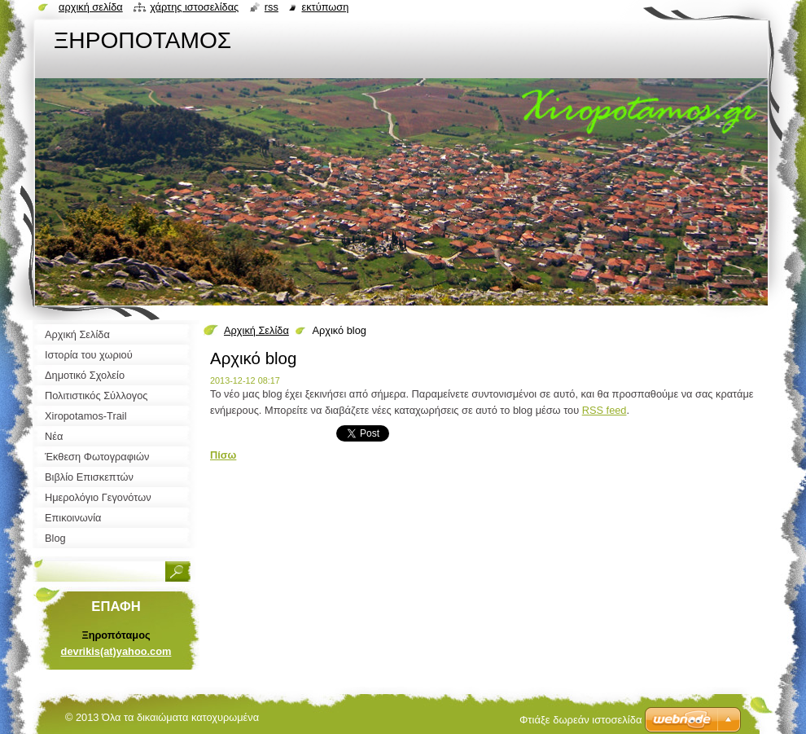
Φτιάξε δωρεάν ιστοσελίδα (580, 720)
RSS (271, 7)
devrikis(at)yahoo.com (116, 651)
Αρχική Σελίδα (256, 330)
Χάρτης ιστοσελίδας (194, 7)
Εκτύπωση (324, 7)
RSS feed (604, 410)
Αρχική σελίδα (91, 7)
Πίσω (223, 455)
